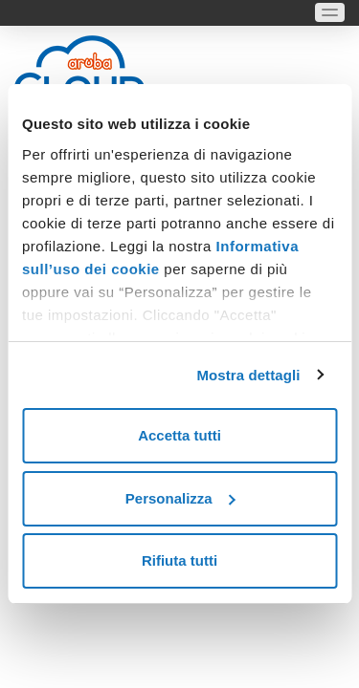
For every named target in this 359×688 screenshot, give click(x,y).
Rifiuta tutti (179, 560)
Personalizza (180, 498)
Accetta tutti (179, 435)
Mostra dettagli (248, 375)
